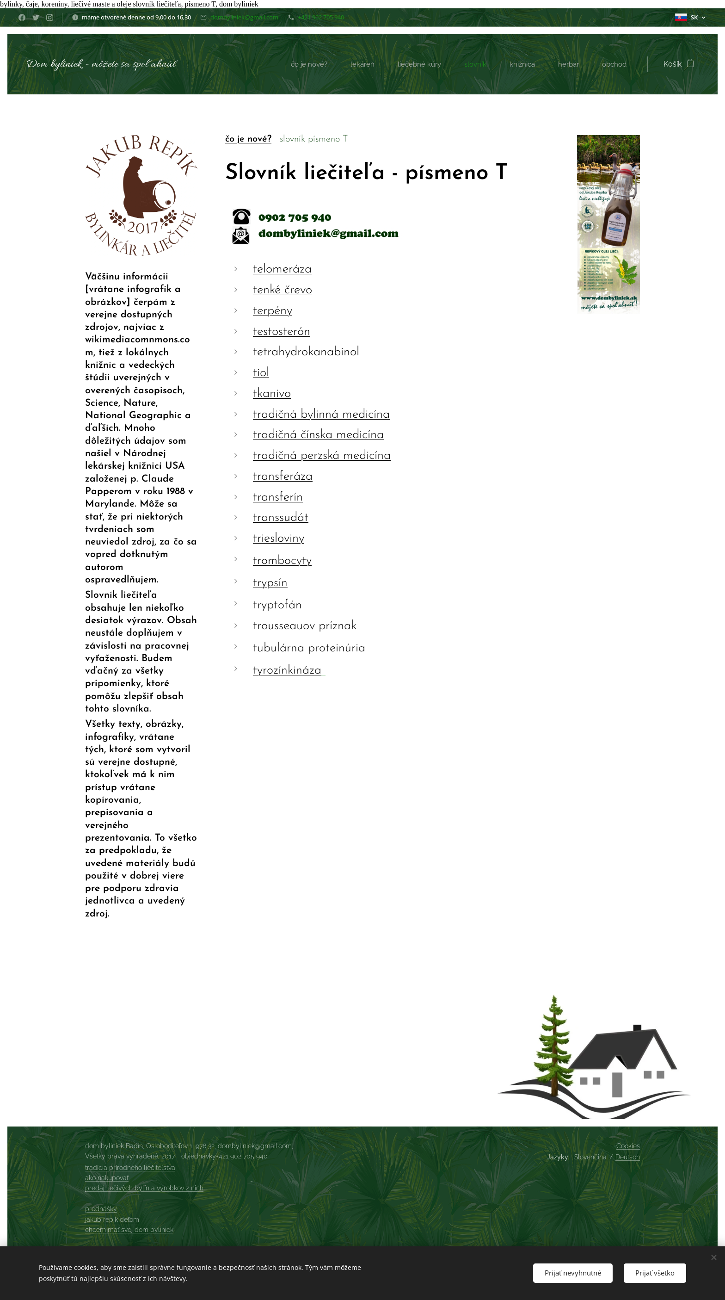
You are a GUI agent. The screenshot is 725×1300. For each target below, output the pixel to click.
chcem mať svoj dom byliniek (129, 1229)
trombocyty (282, 561)
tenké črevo (282, 290)
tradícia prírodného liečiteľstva (130, 1167)
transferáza (283, 476)
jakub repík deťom (112, 1219)
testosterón (281, 331)
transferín (278, 497)
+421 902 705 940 (321, 17)
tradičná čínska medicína (318, 435)
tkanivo (272, 393)
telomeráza (282, 269)
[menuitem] (302, 64)
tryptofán (277, 605)
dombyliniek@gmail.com (244, 17)
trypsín (270, 583)
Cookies (628, 1146)
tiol (261, 373)
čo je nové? (248, 139)
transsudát (280, 518)
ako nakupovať (107, 1178)
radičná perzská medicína (324, 456)
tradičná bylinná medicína (321, 414)
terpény (272, 310)
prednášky (101, 1209)
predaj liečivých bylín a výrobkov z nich (144, 1188)
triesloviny (278, 538)
